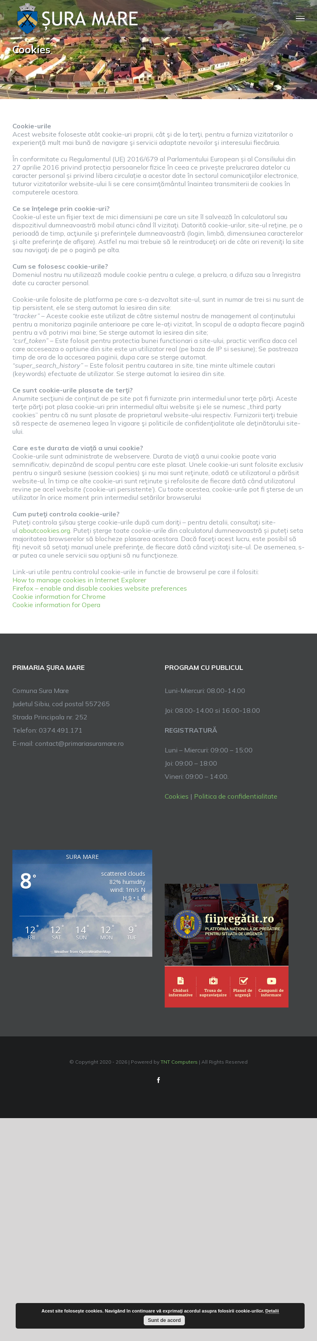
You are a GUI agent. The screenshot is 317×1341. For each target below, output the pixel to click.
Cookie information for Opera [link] (56, 605)
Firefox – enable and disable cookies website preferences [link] (99, 588)
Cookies (177, 796)
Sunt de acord (164, 1320)
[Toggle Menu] (300, 18)
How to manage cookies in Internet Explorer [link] (79, 580)
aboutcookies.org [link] (44, 530)
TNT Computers (179, 1062)
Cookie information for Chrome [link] (59, 596)
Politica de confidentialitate (235, 796)
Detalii (272, 1310)
